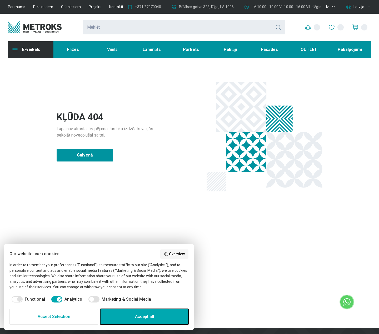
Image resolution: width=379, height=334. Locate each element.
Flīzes (73, 49)
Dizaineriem (43, 7)
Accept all (144, 316)
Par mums (16, 7)
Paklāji (230, 49)
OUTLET (309, 49)
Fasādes (269, 49)
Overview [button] (174, 254)
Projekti (95, 7)
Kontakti (116, 7)
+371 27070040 (148, 7)
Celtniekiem (71, 7)
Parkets (191, 49)
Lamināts (152, 49)
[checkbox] (27, 299)
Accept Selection (54, 316)
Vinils (112, 49)
